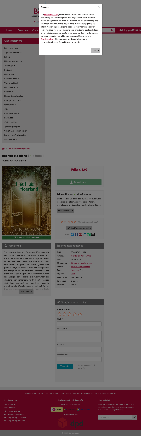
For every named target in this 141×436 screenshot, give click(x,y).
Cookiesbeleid (47, 39)
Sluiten (96, 50)
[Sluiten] (99, 7)
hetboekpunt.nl (51, 14)
